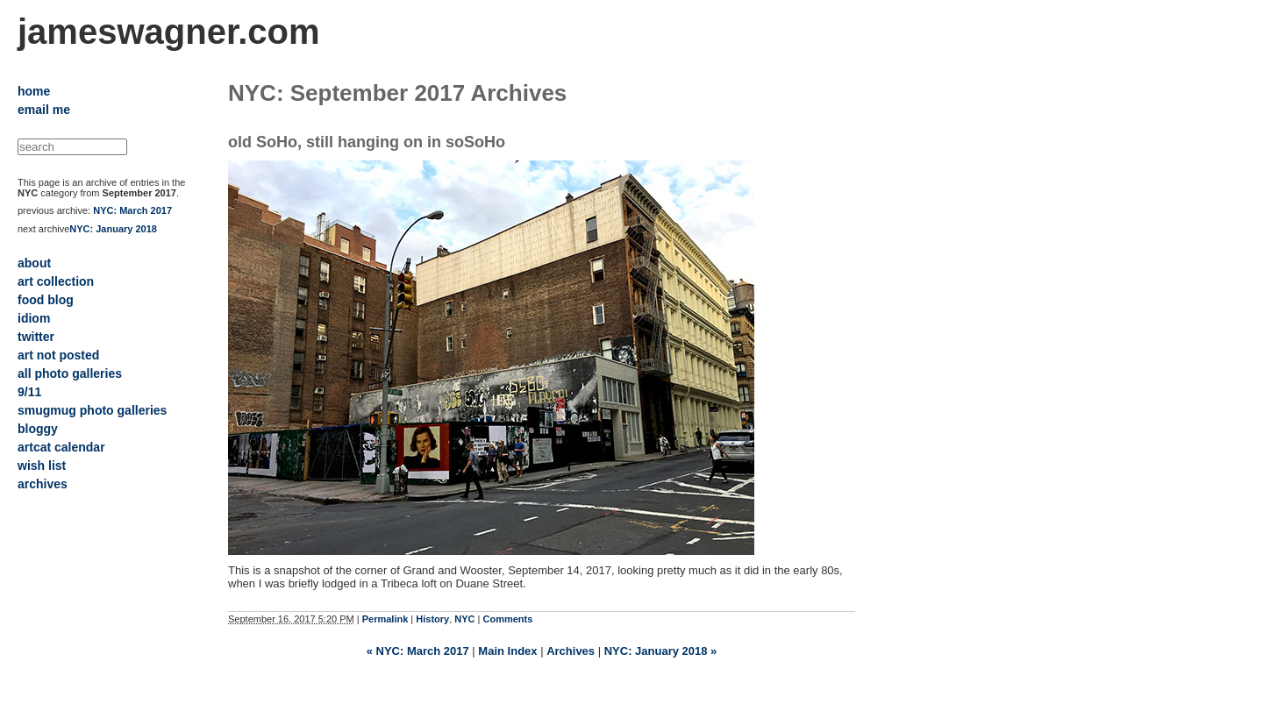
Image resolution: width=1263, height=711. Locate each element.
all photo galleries (70, 373)
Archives (570, 651)
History (432, 619)
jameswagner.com (169, 31)
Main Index (507, 651)
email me (44, 110)
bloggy (38, 429)
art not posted (58, 355)
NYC (464, 619)
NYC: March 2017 (132, 210)
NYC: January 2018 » (660, 651)
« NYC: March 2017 (418, 651)
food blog (46, 300)
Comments (508, 619)
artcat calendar (61, 447)
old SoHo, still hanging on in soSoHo (366, 142)
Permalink (385, 619)
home (34, 91)
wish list (42, 466)
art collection (56, 281)
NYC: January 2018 (113, 229)
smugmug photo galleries (92, 410)
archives (43, 484)
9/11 (29, 392)
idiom (34, 318)
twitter (36, 337)
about (34, 263)
